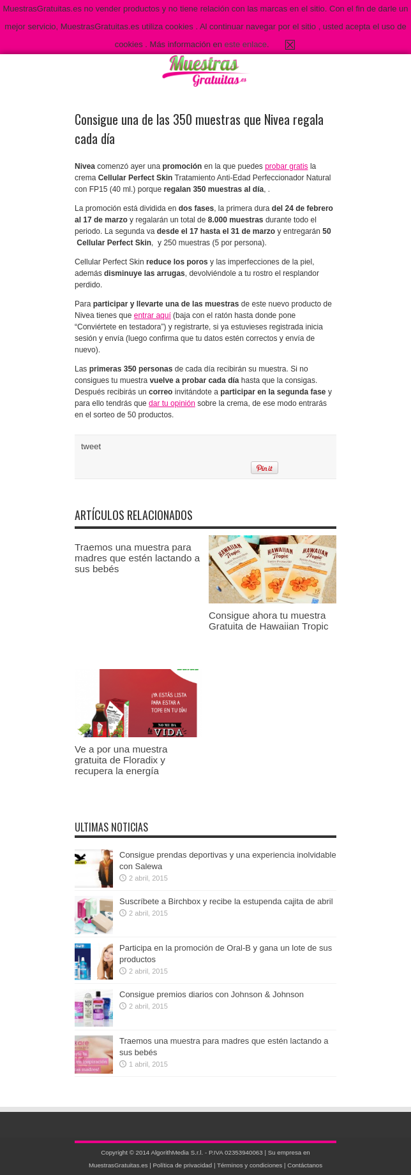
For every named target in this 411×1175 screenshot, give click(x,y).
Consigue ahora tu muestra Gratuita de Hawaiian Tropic (269, 620)
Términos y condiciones (249, 1165)
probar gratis (286, 166)
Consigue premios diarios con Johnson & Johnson (211, 994)
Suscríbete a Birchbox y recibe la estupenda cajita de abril (226, 901)
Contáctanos (304, 1165)
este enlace (246, 44)
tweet (91, 446)
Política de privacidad (183, 1165)
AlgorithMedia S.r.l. (177, 1152)
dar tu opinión (172, 403)
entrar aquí (152, 315)
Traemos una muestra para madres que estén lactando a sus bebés (137, 558)
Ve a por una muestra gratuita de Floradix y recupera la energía (121, 760)
